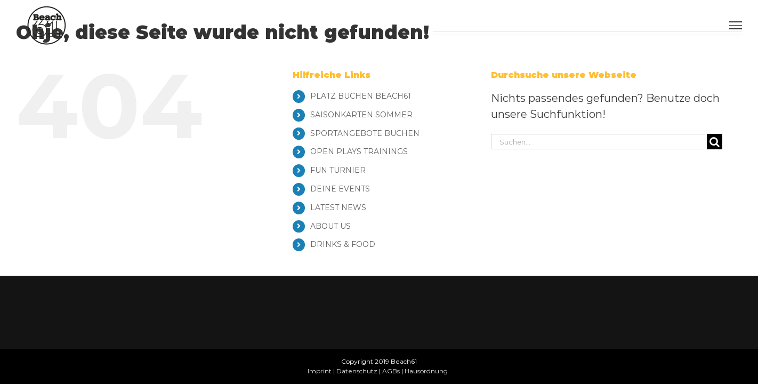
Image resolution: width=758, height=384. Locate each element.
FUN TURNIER (338, 170)
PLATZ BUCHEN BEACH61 (360, 96)
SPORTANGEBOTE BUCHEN (365, 133)
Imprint (320, 371)
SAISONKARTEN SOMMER (361, 114)
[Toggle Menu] (736, 25)
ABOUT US (330, 226)
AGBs (391, 371)
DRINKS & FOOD (342, 244)
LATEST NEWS (338, 207)
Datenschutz (356, 371)
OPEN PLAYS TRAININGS (359, 151)
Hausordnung (426, 371)
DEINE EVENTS (340, 189)
